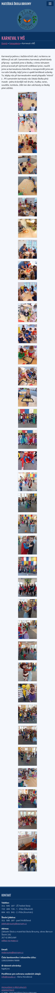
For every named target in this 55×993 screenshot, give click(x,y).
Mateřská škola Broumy (16, 4)
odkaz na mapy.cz (9, 940)
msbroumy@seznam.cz (12, 952)
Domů (4, 43)
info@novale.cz (8, 976)
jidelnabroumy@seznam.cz (14, 923)
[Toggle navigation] (50, 3)
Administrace (7, 990)
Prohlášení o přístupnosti (14, 987)
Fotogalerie (14, 43)
